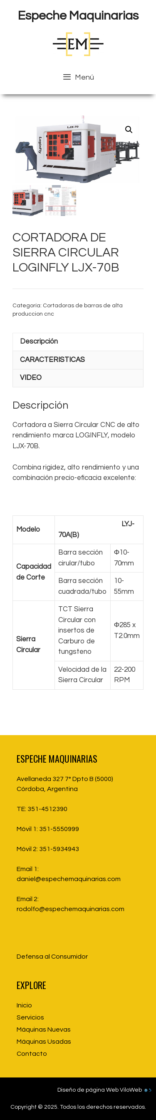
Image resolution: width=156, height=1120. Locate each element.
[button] (128, 129)
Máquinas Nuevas (44, 1029)
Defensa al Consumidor (52, 956)
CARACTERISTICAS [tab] (52, 360)
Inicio (24, 1005)
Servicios (30, 1017)
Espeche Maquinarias (78, 15)
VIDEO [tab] (31, 378)
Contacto (32, 1053)
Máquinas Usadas (44, 1041)
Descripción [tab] (39, 341)
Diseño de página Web (88, 1090)
